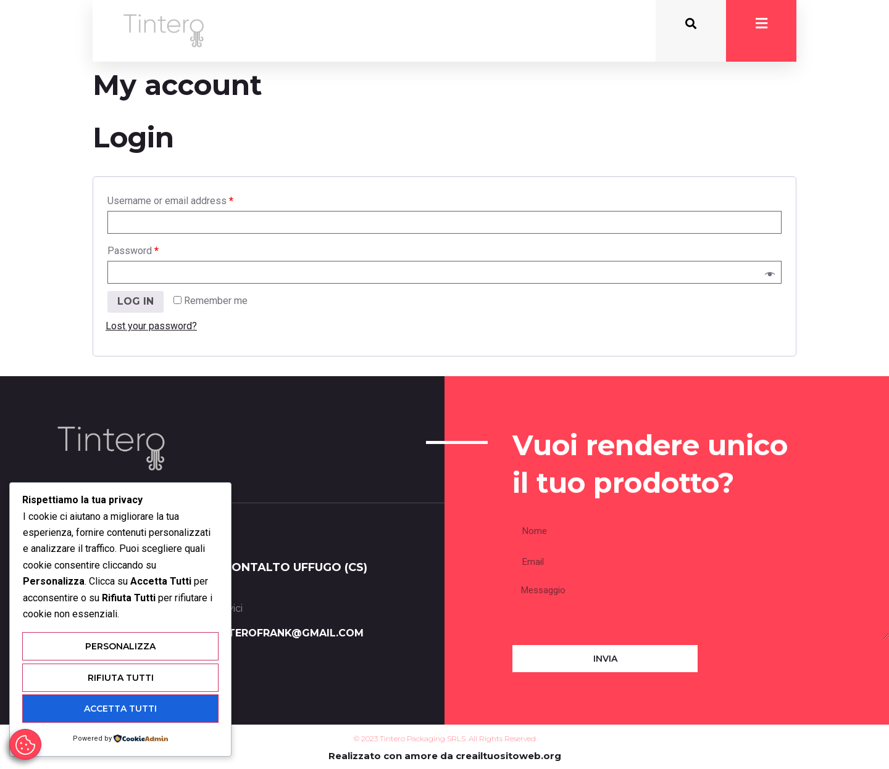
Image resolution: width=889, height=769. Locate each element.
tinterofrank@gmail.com (287, 633)
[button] (691, 24)
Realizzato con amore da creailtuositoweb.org (444, 756)
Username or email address (170, 201)
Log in (135, 301)
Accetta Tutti (120, 709)
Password (133, 251)
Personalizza (120, 647)
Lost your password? (151, 326)
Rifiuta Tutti (121, 678)
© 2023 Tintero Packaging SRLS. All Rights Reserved (445, 738)
